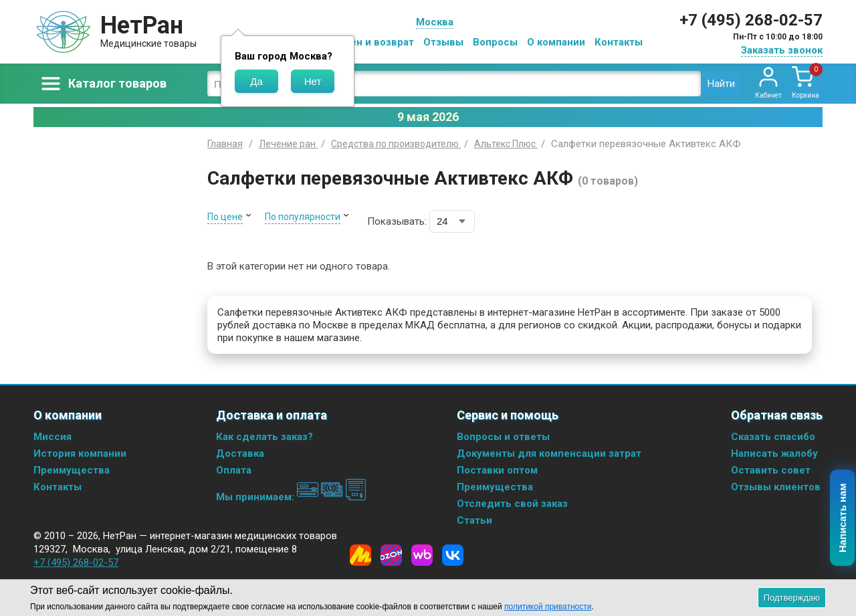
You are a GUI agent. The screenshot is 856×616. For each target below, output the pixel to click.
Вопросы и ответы (503, 437)
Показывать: (397, 221)
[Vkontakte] (452, 555)
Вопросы (495, 42)
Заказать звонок (782, 50)
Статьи (474, 520)
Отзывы (443, 42)
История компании (79, 453)
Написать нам (843, 518)
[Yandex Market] (360, 555)
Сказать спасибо (773, 437)
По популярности (302, 216)
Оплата (233, 470)
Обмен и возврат (372, 42)
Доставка (240, 453)
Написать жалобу (774, 453)
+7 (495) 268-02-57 (751, 20)
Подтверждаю (792, 598)
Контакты (619, 42)
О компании (556, 42)
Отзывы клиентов (776, 487)
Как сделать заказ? (264, 437)
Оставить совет (771, 470)
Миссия (52, 437)
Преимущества (71, 470)
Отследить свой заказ (512, 504)
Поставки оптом (497, 470)
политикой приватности (547, 606)
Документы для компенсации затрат (549, 453)
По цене (225, 216)
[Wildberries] (422, 555)
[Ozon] (391, 555)
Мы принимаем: (291, 497)
